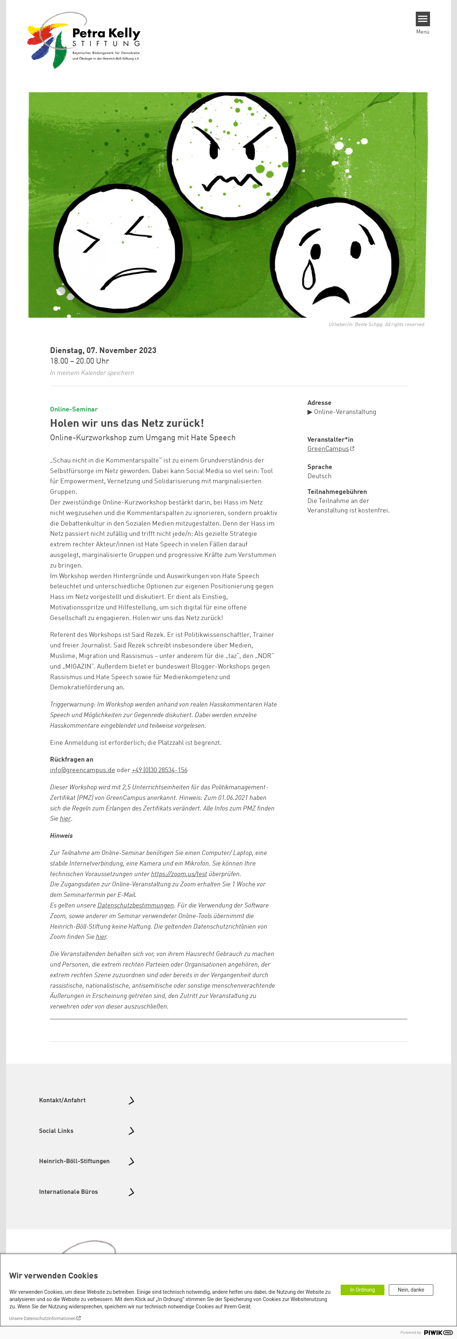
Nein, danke (411, 1290)
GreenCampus (328, 449)
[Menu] (423, 19)
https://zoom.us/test (179, 874)
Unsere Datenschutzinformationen (42, 1318)
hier (101, 937)
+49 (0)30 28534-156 (159, 770)
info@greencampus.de (82, 770)
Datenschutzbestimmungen (135, 905)
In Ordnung (362, 1290)
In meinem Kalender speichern (92, 373)
